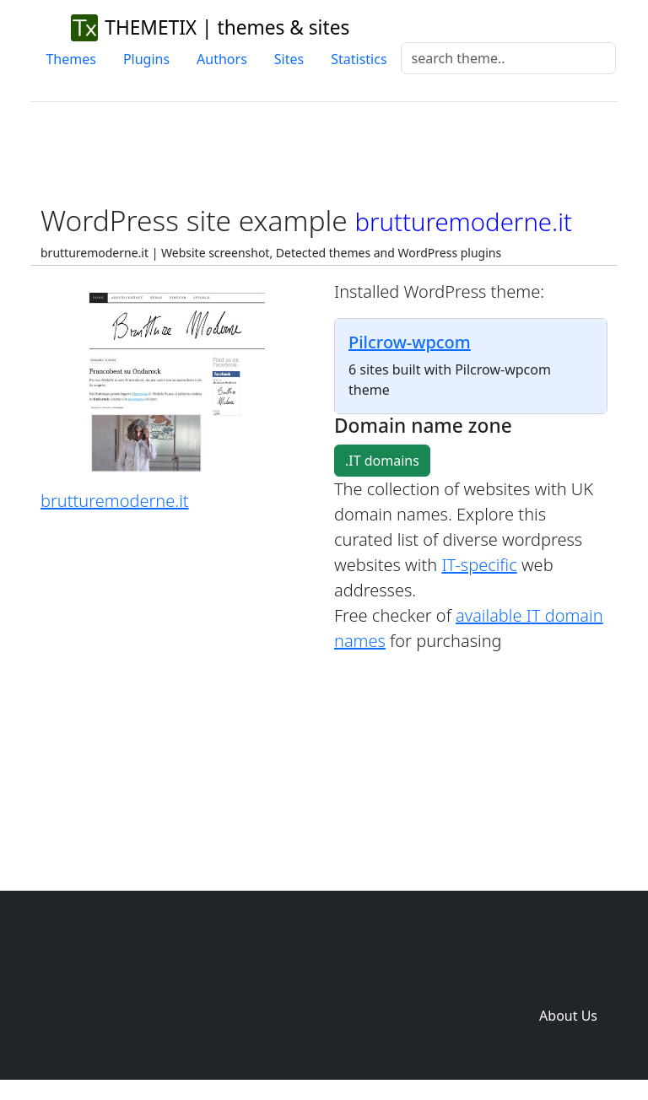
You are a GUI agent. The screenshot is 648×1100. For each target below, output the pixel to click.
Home (424, 948)
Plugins (146, 59)
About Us (568, 1015)
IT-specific (478, 564)
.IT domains (382, 460)
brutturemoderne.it (114, 500)
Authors (222, 59)
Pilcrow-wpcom (409, 342)
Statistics (358, 59)
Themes (70, 59)
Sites (289, 59)
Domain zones (566, 982)
